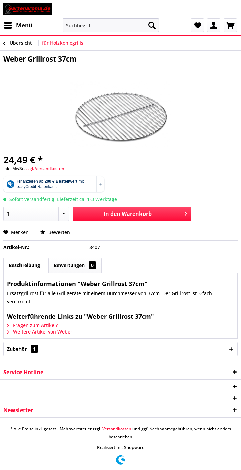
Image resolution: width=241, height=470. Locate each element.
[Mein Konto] (213, 25)
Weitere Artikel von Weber (39, 331)
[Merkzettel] (197, 25)
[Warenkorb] (230, 25)
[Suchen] (152, 25)
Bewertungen (75, 265)
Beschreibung (24, 265)
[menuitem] (18, 25)
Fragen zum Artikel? (32, 325)
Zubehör (22, 349)
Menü (18, 24)
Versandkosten (116, 429)
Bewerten (55, 232)
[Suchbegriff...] (111, 25)
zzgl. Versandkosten (45, 168)
